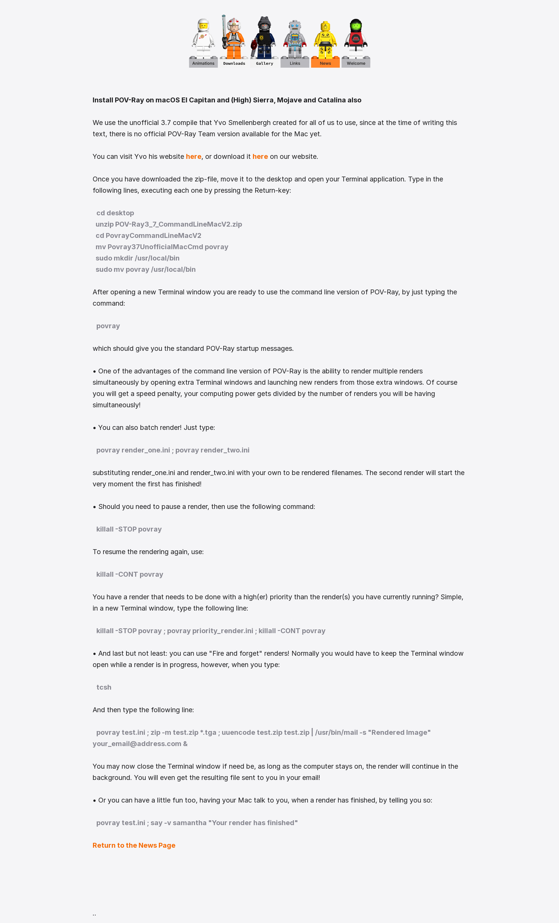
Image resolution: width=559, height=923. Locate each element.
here (193, 156)
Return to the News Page (134, 845)
